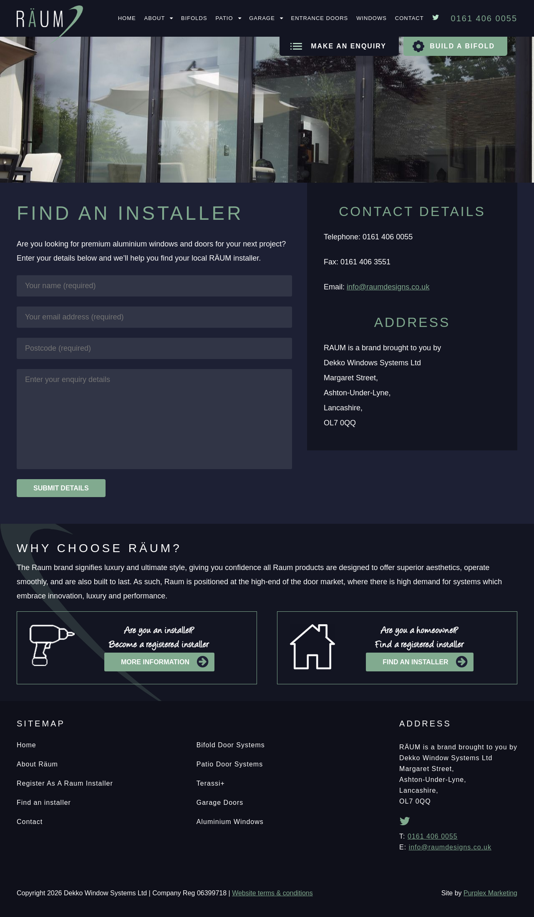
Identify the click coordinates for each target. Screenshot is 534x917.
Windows (371, 18)
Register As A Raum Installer (65, 783)
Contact (409, 18)
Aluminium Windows (230, 821)
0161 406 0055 (433, 836)
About (154, 18)
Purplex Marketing (490, 893)
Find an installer (425, 662)
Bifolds (194, 18)
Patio (224, 18)
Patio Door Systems (229, 764)
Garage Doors (220, 802)
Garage (262, 18)
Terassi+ (210, 783)
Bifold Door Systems (230, 745)
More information (164, 662)
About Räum (37, 764)
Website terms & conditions (272, 893)
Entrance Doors (319, 18)
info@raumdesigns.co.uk (388, 287)
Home (127, 18)
